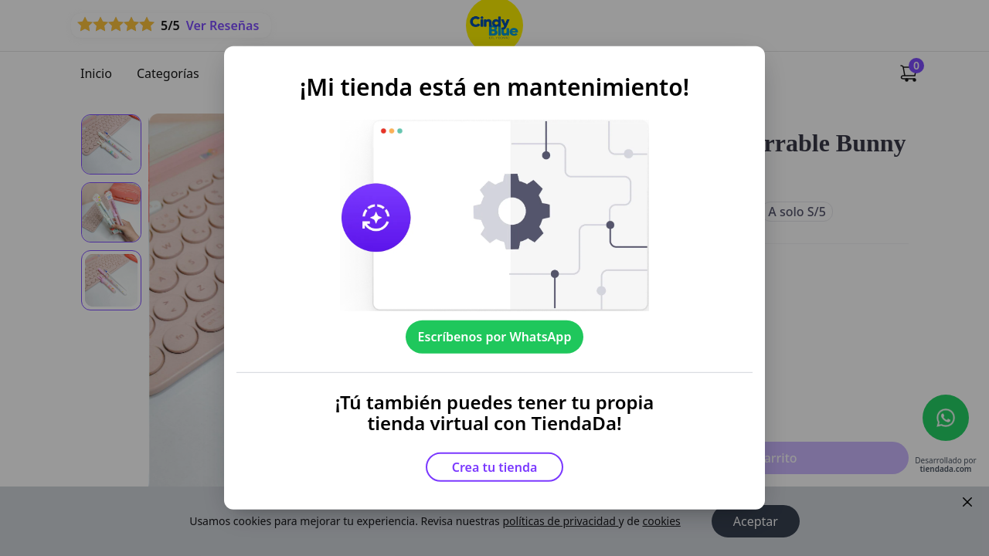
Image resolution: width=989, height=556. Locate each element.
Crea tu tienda (495, 467)
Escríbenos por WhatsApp (495, 336)
